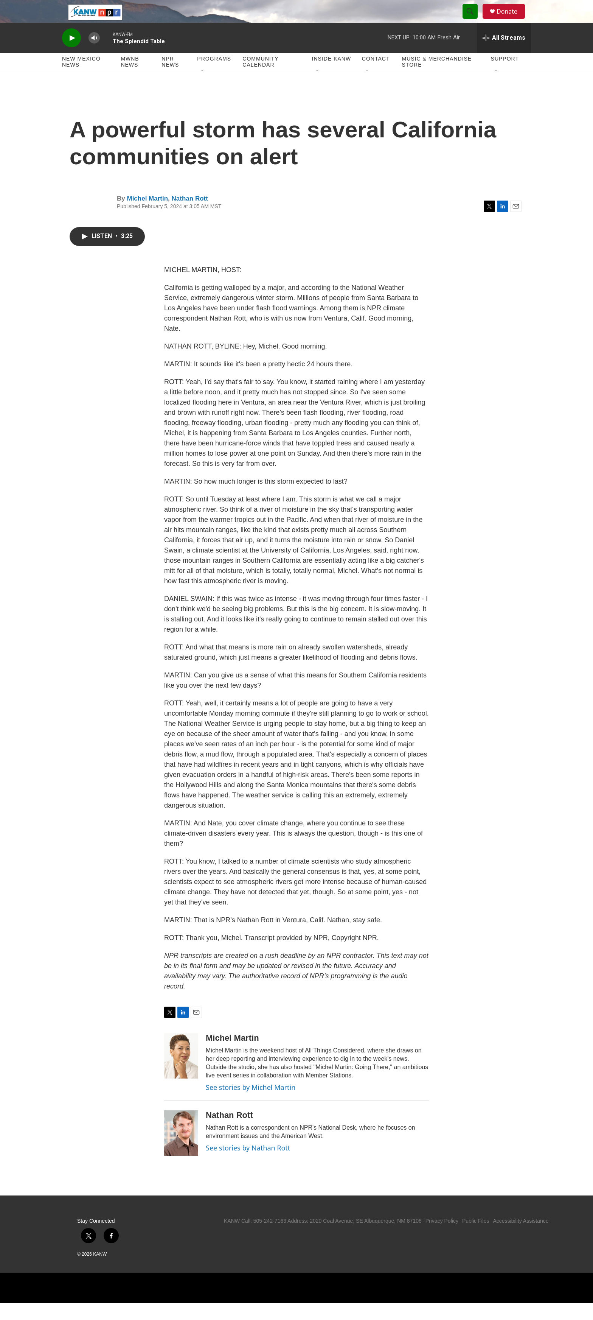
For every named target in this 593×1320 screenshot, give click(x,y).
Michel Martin (147, 215)
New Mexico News (81, 79)
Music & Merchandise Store (437, 79)
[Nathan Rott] (181, 1150)
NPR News (170, 79)
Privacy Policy (441, 1238)
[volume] (94, 55)
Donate (511, 20)
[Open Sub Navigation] (203, 88)
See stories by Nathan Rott (248, 1164)
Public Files (475, 1238)
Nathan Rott (190, 215)
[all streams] (504, 55)
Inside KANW (331, 76)
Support (505, 76)
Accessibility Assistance (520, 1238)
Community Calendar (260, 79)
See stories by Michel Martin (250, 1104)
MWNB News (130, 79)
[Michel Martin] (181, 1073)
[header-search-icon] (473, 20)
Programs (214, 76)
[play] (71, 55)
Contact (376, 76)
